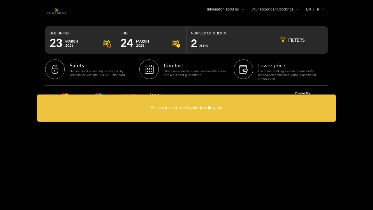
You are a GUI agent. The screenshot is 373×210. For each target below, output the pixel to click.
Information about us (223, 9)
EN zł (312, 9)
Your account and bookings (272, 9)
